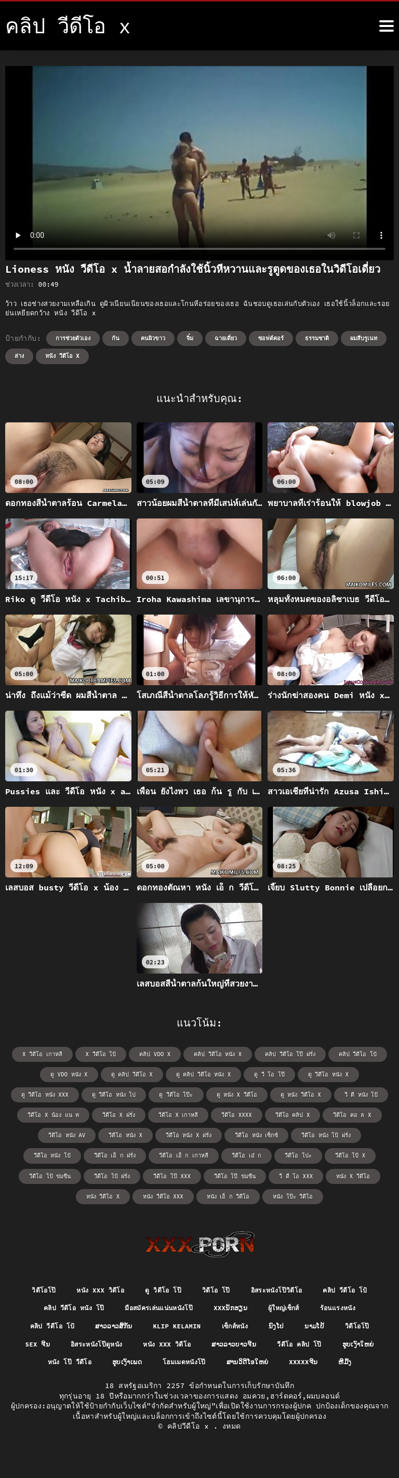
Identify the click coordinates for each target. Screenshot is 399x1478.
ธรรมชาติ (317, 338)
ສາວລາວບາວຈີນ (348, 1344)
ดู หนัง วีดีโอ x (226, 1093)
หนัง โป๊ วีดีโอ (201, 1362)
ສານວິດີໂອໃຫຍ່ (155, 1382)
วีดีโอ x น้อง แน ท (348, 1093)
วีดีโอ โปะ (173, 1152)
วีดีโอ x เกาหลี (115, 1113)
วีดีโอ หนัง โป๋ (296, 1132)
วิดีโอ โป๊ (252, 1286)
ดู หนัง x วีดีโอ (164, 1093)
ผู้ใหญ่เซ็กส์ (360, 1305)
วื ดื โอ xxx (173, 1172)
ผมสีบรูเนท (363, 338)
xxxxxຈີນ (216, 1382)
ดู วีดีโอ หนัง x (289, 1073)
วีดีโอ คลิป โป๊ (72, 1362)
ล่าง (19, 355)
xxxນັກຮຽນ (302, 1305)
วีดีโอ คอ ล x (280, 1113)
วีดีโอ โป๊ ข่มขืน (115, 1172)
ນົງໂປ (362, 1324)
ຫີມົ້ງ (260, 1382)
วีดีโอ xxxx (170, 1113)
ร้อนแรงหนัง (49, 1324)
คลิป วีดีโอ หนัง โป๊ (126, 1305)
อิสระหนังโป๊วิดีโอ (318, 1286)
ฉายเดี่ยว (226, 338)
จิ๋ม (190, 338)
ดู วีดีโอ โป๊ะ (106, 1093)
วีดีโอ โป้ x (222, 1152)
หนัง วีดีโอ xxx (342, 1172)
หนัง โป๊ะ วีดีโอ (230, 1192)
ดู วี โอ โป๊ (232, 1073)
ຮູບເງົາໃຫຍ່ (136, 1362)
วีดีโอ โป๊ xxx (55, 1172)
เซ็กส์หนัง (317, 1324)
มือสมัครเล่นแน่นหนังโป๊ (222, 1305)
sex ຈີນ (130, 1344)
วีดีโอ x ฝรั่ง (58, 1113)
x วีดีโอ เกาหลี (51, 1053)
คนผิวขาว (153, 338)
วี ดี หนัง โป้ (285, 1093)
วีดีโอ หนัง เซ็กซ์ (166, 1132)
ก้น (115, 338)
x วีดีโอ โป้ (106, 1053)
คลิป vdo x (157, 1053)
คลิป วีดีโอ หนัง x (217, 1053)
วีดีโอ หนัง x (40, 1132)
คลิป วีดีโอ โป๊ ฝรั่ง (286, 1053)
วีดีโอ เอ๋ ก (125, 1152)
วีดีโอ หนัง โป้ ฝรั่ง (233, 1132)
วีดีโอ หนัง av (338, 1113)
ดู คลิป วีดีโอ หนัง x (169, 1073)
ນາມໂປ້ (36, 1344)
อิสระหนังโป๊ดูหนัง (195, 1344)
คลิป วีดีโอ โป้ (45, 1305)
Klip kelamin (254, 1324)
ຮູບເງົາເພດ (264, 1362)
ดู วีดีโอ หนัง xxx (353, 1073)
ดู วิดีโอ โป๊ (195, 1286)
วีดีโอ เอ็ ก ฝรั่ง (356, 1132)
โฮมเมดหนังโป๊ (327, 1362)
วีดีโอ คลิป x (224, 1113)
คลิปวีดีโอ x (190, 1446)
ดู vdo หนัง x (41, 1073)
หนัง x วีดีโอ (228, 1172)
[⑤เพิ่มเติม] (386, 26)
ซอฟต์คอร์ (271, 338)
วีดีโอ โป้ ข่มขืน (279, 1152)
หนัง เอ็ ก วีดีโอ (169, 1192)
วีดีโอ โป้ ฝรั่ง (338, 1152)
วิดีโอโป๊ (64, 1286)
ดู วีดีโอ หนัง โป (47, 1093)
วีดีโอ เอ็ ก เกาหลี (66, 1152)
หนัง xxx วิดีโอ (126, 1286)
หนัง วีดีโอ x (62, 355)
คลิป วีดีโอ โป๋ (349, 1053)
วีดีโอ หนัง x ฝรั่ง (101, 1132)
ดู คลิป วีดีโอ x (101, 1073)
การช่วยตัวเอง (73, 338)
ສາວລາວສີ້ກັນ (183, 1324)
